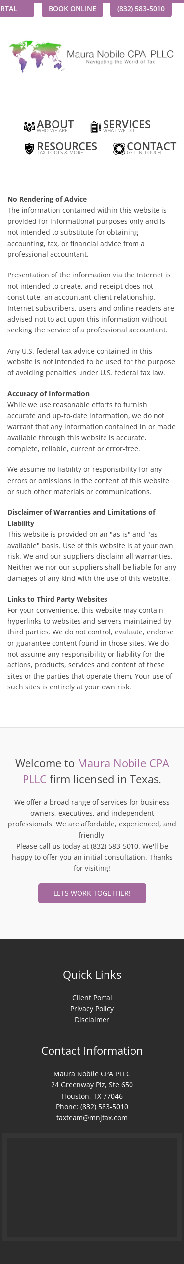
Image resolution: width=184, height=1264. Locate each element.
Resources (59, 149)
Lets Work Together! (92, 893)
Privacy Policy (92, 1008)
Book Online (72, 8)
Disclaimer (92, 1019)
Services (119, 127)
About (48, 127)
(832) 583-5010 (141, 8)
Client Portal (92, 997)
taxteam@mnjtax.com (92, 1117)
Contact (144, 149)
